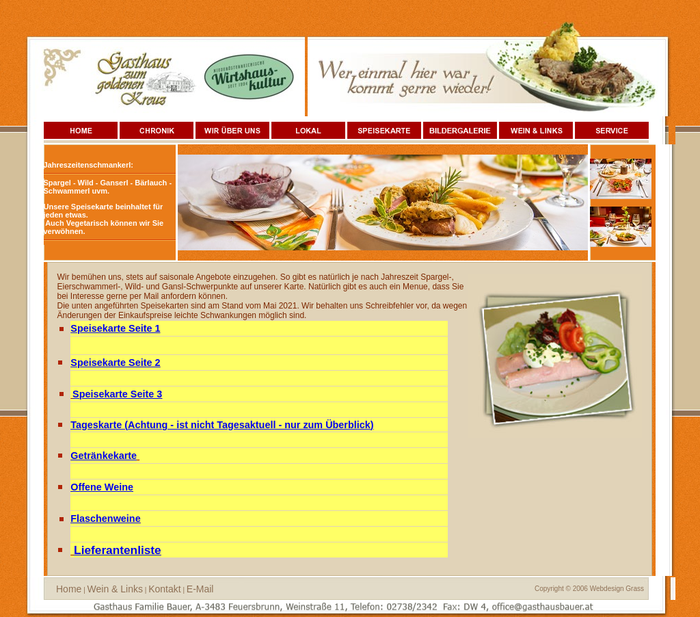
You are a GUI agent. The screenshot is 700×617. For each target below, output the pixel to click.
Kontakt (164, 588)
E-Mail (200, 588)
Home (68, 588)
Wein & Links (115, 588)
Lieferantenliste (117, 550)
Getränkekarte (103, 455)
